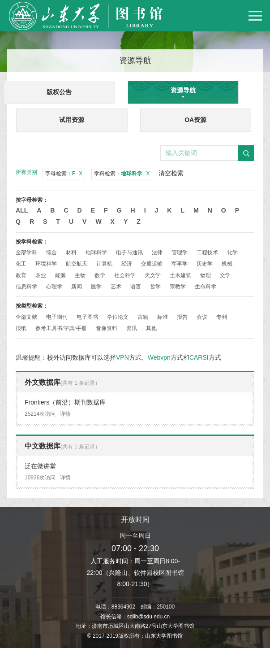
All (22, 210)
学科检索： (122, 173)
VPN (122, 357)
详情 (65, 414)
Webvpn (159, 357)
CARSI (199, 357)
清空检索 (171, 173)
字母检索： (63, 173)
